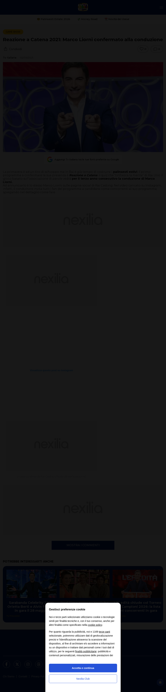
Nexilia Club (83, 678)
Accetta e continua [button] (83, 668)
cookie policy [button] (95, 624)
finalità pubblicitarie (85, 651)
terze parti (104, 631)
